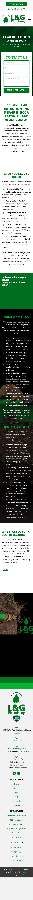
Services (12, 45)
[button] (16, 4)
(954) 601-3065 (17, 741)
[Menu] (29, 18)
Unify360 (21, 875)
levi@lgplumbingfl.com (17, 749)
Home (5, 45)
